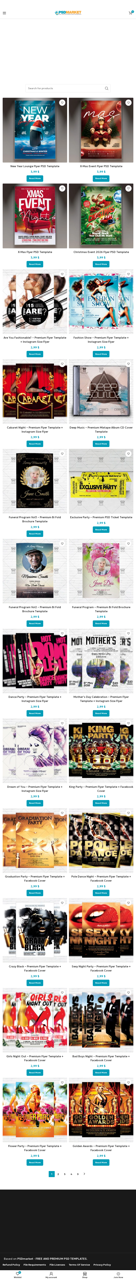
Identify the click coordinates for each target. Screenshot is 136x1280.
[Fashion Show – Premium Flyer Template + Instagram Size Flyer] (101, 301)
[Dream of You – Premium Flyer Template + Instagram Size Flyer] (35, 749)
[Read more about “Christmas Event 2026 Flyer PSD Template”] (101, 264)
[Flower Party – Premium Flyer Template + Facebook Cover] (35, 1108)
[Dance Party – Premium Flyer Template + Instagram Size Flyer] (35, 660)
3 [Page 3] (65, 1172)
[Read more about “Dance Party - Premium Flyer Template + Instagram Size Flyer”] (35, 712)
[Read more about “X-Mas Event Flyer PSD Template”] (101, 178)
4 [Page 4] (71, 1172)
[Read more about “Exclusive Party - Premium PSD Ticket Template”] (101, 533)
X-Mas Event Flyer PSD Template (101, 166)
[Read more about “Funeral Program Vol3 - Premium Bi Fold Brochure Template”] (35, 533)
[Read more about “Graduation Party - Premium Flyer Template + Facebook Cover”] (35, 892)
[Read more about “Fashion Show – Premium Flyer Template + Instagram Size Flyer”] (101, 354)
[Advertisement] (68, 47)
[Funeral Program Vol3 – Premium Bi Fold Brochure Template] (35, 480)
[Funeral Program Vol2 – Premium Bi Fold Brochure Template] (35, 570)
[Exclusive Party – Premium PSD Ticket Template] (101, 480)
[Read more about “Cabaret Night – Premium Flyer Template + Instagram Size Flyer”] (35, 443)
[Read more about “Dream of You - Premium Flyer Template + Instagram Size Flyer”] (35, 802)
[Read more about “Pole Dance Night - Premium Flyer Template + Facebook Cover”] (101, 892)
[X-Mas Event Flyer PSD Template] (101, 130)
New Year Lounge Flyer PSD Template (35, 166)
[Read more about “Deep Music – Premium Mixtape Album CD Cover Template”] (101, 443)
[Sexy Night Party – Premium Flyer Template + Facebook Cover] (101, 929)
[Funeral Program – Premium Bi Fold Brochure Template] (101, 570)
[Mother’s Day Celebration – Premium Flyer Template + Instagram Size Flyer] (101, 660)
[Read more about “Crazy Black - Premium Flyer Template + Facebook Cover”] (35, 981)
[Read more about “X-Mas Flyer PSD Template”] (35, 264)
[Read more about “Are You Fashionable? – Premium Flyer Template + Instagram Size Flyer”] (35, 354)
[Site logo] (68, 12)
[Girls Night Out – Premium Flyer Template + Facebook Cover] (35, 1018)
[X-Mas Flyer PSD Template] (35, 215)
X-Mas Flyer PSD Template (35, 252)
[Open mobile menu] (4, 13)
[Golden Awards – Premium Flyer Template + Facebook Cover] (101, 1108)
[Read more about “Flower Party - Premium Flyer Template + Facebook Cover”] (35, 1161)
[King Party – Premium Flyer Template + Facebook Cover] (101, 749)
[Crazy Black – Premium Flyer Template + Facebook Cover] (35, 929)
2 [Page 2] (58, 1172)
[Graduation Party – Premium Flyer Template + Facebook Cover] (35, 839)
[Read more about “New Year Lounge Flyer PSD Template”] (35, 178)
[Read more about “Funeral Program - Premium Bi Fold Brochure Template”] (101, 623)
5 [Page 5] (78, 1172)
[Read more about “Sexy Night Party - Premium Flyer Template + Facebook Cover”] (101, 981)
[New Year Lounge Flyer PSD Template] (35, 130)
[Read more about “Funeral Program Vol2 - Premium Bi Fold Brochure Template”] (35, 623)
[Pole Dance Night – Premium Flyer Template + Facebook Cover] (101, 839)
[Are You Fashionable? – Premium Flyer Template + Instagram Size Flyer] (35, 301)
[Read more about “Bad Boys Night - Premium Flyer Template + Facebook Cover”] (101, 1071)
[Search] (68, 88)
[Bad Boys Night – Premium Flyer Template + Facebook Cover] (101, 1018)
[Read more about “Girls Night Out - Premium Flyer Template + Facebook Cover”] (35, 1071)
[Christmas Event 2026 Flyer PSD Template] (101, 215)
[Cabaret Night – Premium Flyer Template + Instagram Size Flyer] (35, 391)
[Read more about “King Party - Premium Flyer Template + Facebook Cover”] (101, 802)
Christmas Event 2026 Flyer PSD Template (101, 252)
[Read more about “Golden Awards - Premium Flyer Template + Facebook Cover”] (101, 1161)
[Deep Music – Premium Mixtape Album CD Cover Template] (101, 391)
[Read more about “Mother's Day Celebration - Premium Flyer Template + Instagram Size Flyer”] (101, 712)
